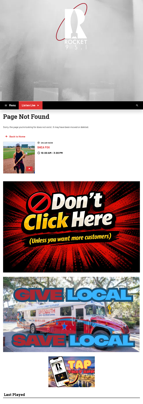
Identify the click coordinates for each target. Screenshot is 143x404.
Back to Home (15, 136)
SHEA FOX (43, 147)
